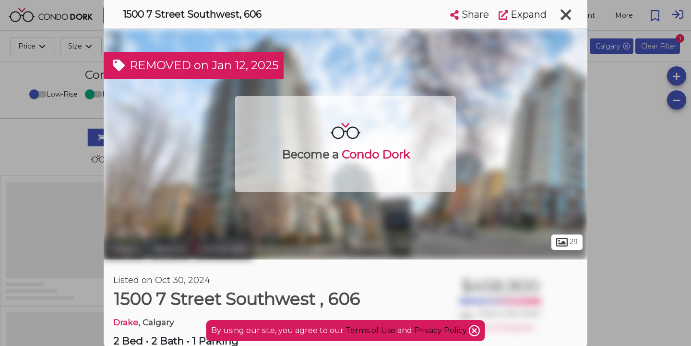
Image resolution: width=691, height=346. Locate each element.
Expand (523, 14)
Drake (125, 322)
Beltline (170, 249)
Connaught (223, 249)
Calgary (125, 249)
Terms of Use (370, 330)
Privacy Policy (441, 330)
